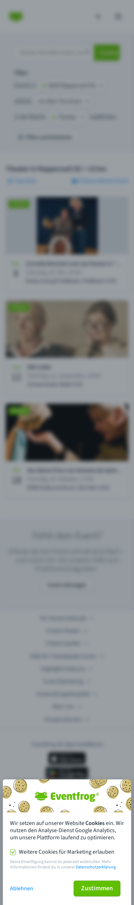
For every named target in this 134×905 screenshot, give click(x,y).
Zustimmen (97, 888)
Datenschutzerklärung (96, 867)
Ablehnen (21, 888)
